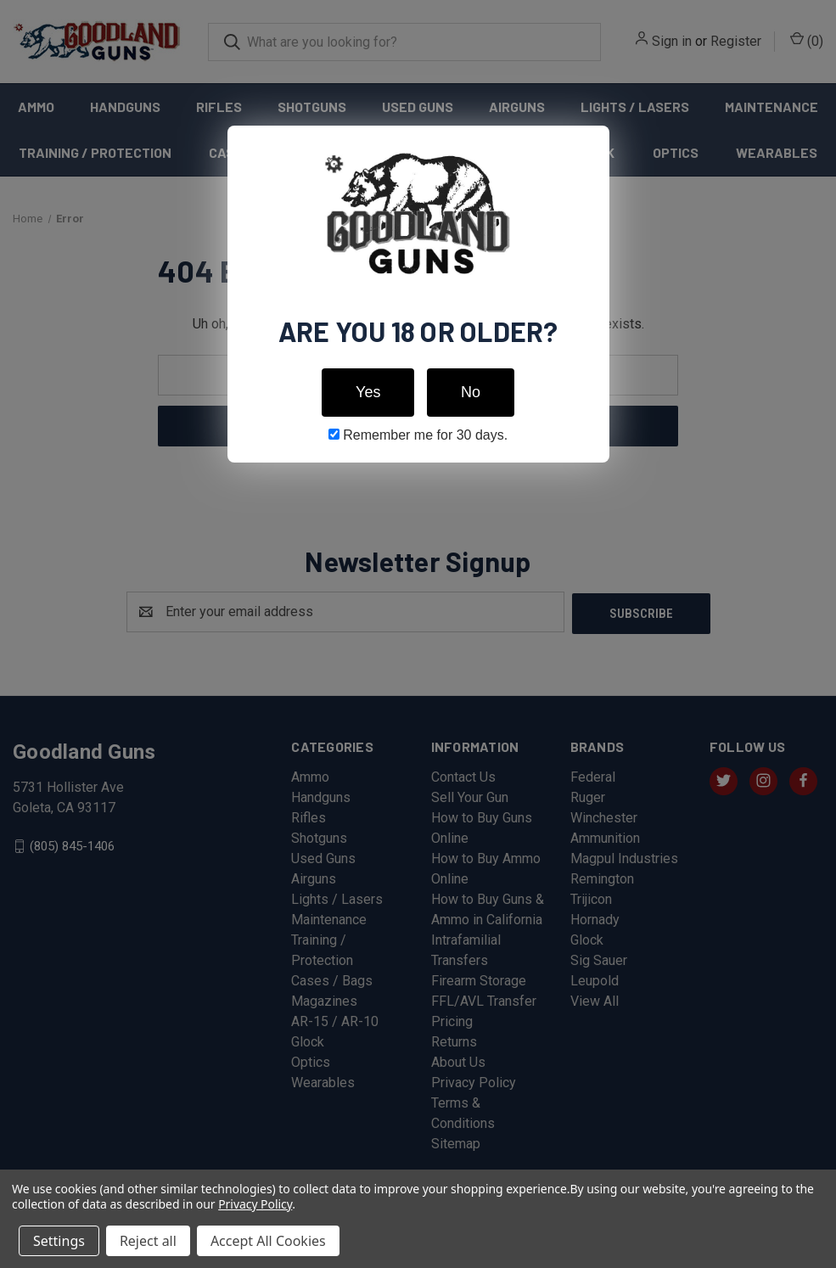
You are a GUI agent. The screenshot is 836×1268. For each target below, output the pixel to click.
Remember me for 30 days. (418, 435)
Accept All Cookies (268, 1241)
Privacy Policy (255, 1204)
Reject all (148, 1241)
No (470, 392)
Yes (368, 392)
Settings (59, 1241)
